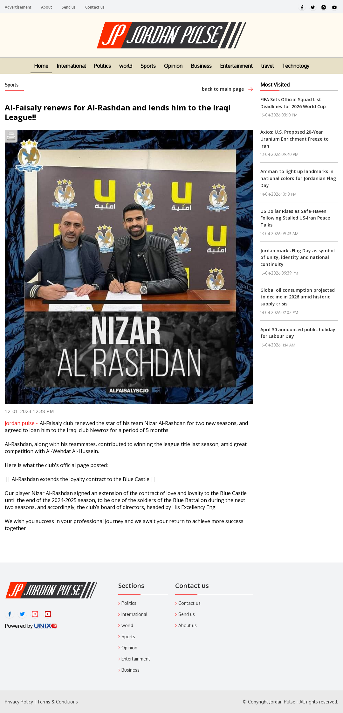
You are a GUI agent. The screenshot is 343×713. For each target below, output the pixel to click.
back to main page (227, 89)
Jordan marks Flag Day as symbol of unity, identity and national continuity (297, 257)
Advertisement (18, 7)
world (125, 68)
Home (41, 68)
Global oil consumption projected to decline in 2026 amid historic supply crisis (297, 297)
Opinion (173, 68)
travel (267, 68)
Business (201, 68)
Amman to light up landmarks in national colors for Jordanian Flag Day (298, 178)
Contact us (95, 7)
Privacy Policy (19, 701)
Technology (295, 68)
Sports (148, 68)
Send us (69, 7)
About (46, 7)
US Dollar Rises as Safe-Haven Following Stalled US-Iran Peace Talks (295, 218)
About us (187, 625)
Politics (102, 68)
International (71, 68)
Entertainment (236, 68)
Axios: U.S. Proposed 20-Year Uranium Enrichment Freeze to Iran (294, 139)
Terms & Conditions (57, 701)
